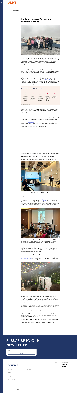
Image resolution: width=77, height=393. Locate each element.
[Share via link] (28, 325)
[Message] (25, 384)
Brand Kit (64, 366)
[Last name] (34, 369)
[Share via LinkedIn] (26, 325)
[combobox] (25, 379)
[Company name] (25, 376)
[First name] (16, 369)
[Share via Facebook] (21, 325)
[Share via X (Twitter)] (23, 325)
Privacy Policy (65, 362)
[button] (1, 2)
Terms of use (64, 364)
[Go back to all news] (17, 10)
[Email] (25, 373)
